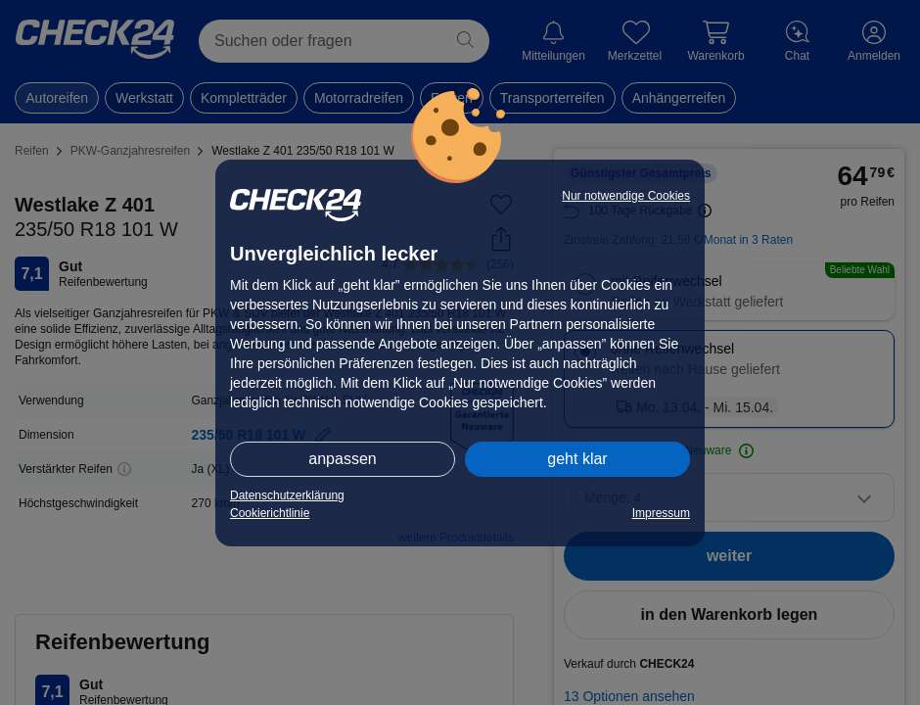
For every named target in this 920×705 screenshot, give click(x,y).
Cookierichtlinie (269, 513)
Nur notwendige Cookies (626, 196)
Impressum (661, 513)
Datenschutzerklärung (287, 495)
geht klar (577, 458)
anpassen (342, 458)
